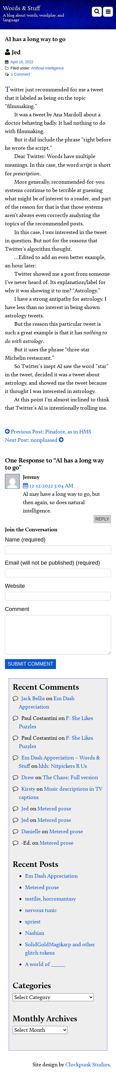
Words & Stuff (21, 8)
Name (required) (25, 540)
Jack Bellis (33, 698)
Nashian (34, 933)
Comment (17, 609)
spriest (33, 921)
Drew (27, 777)
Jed (25, 808)
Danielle (31, 831)
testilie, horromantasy (50, 898)
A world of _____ (45, 964)
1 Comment (20, 74)
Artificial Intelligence (47, 68)
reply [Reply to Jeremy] (102, 519)
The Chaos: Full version (70, 777)
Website (15, 586)
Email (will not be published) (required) (52, 563)
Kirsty (28, 788)
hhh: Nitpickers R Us (63, 766)
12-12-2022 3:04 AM (48, 485)
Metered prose (54, 808)
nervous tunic (41, 910)
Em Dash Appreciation (51, 875)
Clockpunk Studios (87, 1064)
